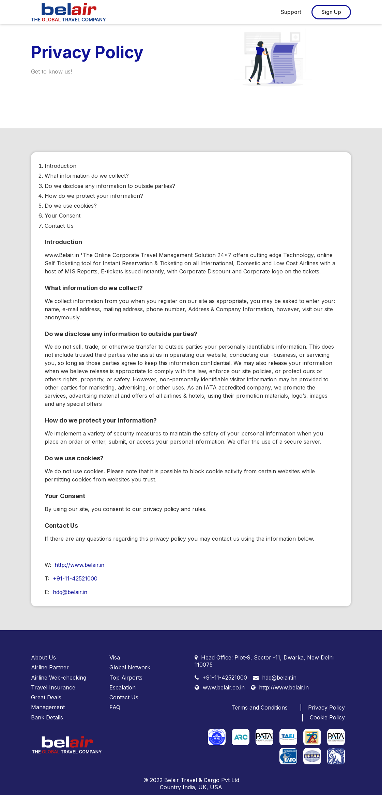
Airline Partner (50, 667)
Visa (114, 657)
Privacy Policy (326, 707)
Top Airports (125, 677)
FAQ (114, 707)
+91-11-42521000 (75, 578)
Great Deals (46, 697)
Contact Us (123, 697)
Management (48, 707)
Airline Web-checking (58, 677)
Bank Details (47, 717)
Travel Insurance (53, 687)
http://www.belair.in (79, 564)
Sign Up (331, 12)
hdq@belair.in (70, 592)
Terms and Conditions (259, 707)
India (189, 787)
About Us (43, 657)
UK (202, 787)
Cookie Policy (327, 717)
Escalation (122, 687)
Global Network (129, 667)
